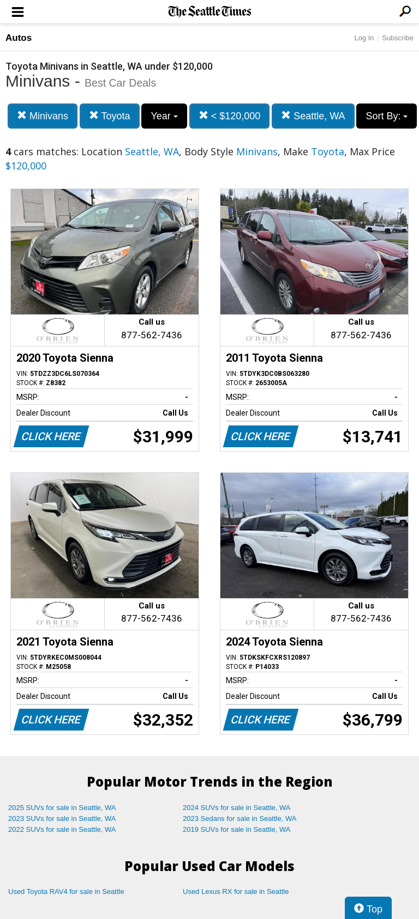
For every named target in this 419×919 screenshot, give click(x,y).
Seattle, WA (313, 115)
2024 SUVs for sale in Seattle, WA (237, 808)
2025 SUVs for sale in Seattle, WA (62, 808)
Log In (364, 38)
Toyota (109, 115)
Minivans (42, 115)
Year (164, 116)
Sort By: (387, 116)
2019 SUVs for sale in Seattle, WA (237, 829)
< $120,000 (230, 115)
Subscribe (398, 38)
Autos (18, 38)
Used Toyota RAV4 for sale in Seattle (66, 891)
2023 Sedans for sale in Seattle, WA (239, 818)
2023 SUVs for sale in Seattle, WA (62, 818)
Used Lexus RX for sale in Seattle (236, 891)
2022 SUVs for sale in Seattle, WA (62, 829)
